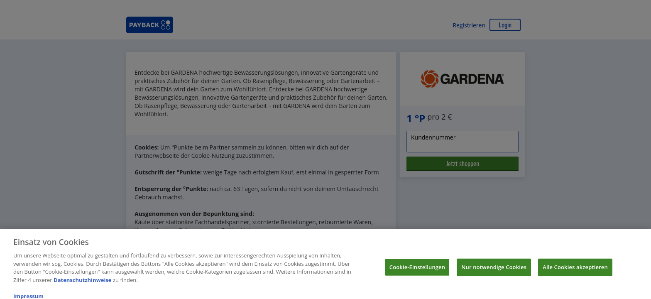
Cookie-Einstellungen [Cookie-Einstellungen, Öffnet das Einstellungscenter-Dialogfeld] (417, 269)
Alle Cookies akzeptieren (575, 269)
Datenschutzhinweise (83, 282)
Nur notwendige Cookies (493, 269)
